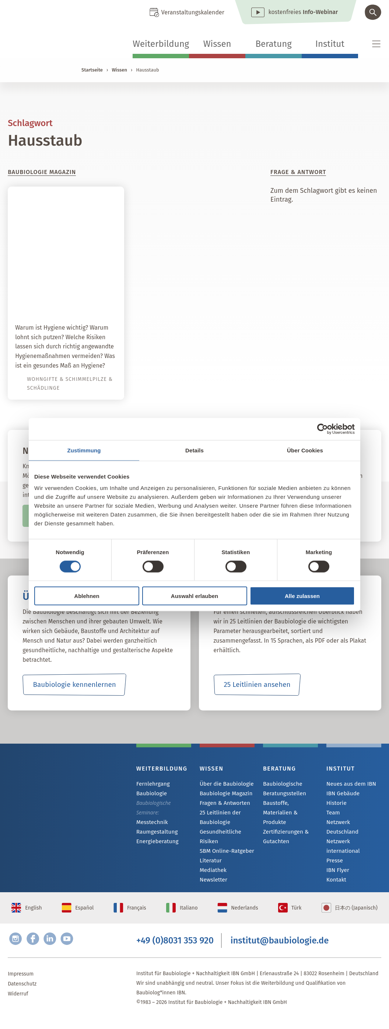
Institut (329, 44)
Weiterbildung (161, 44)
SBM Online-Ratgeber (224, 852)
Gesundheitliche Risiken (219, 837)
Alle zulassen (302, 596)
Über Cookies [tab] (305, 450)
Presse (333, 844)
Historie (335, 804)
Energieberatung (155, 842)
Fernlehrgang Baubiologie (151, 788)
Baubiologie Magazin (224, 794)
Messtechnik (150, 822)
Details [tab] (194, 450)
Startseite (92, 70)
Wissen (217, 44)
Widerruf (18, 1004)
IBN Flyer (336, 854)
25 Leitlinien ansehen (257, 684)
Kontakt (335, 864)
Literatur (210, 862)
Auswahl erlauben (194, 596)
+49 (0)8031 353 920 (175, 950)
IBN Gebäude (341, 794)
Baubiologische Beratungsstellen (282, 788)
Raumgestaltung (155, 832)
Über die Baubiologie (224, 784)
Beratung (273, 44)
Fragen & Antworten (223, 804)
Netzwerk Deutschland (352, 824)
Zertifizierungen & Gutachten (284, 827)
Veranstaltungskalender (192, 12)
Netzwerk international (353, 834)
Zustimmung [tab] (84, 450)
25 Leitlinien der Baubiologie (218, 818)
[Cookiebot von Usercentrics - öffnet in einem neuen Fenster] (322, 428)
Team (332, 814)
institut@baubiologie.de (280, 950)
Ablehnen (86, 596)
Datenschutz (22, 994)
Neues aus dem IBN (349, 784)
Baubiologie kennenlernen (74, 684)
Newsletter (212, 882)
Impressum (21, 984)
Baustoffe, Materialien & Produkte (288, 808)
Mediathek (212, 872)
